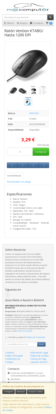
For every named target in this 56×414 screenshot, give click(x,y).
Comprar (41, 151)
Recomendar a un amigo (19, 181)
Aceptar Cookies (36, 391)
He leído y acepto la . (26, 337)
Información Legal (39, 352)
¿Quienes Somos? (39, 362)
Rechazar (21, 391)
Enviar (41, 344)
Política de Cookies (39, 355)
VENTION (34, 113)
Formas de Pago (38, 358)
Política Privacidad (14, 355)
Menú (9, 23)
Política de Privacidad (25, 331)
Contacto (36, 23)
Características (14, 175)
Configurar (8, 391)
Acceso (21, 23)
